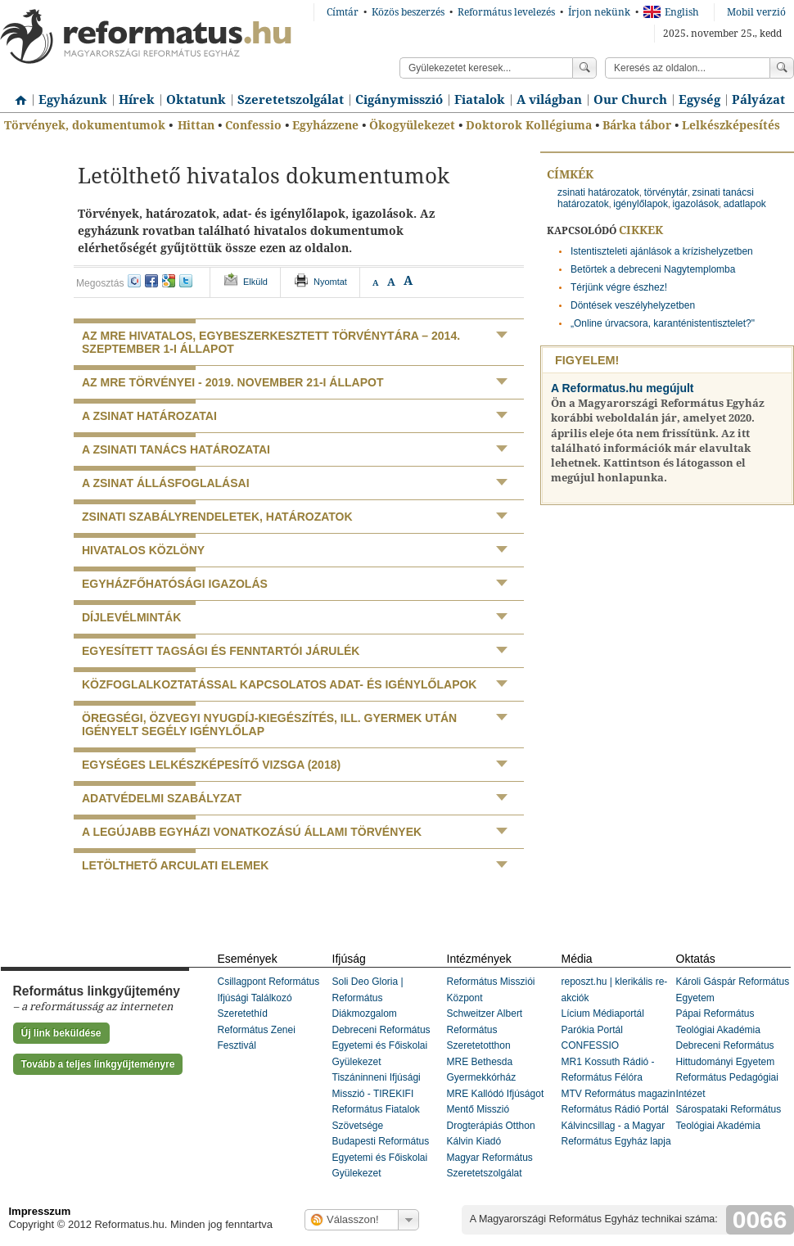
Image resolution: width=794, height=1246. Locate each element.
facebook (151, 280)
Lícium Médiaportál (603, 1013)
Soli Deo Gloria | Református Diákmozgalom (368, 997)
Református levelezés (506, 12)
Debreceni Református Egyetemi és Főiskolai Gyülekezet (381, 1046)
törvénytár (666, 192)
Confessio (253, 125)
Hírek (137, 100)
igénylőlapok (640, 204)
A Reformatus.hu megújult (622, 388)
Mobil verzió (756, 12)
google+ (168, 280)
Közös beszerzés (408, 12)
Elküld (255, 282)
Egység (699, 100)
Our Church (630, 100)
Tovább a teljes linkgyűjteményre (98, 1064)
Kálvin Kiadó (474, 1141)
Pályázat (758, 100)
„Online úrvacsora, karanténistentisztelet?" (663, 323)
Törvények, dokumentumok (84, 125)
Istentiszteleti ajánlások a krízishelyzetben (662, 251)
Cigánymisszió (399, 100)
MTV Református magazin (618, 1093)
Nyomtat (330, 282)
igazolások (696, 204)
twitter (185, 280)
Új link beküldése (61, 1033)
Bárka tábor (636, 125)
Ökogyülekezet (412, 125)
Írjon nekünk (599, 12)
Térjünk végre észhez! (619, 287)
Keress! (781, 68)
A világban (549, 100)
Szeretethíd (243, 1013)
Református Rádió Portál (615, 1109)
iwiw (134, 280)
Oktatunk (196, 100)
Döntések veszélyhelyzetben (633, 305)
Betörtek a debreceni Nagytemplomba (653, 269)
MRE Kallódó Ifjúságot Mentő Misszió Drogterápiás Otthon (495, 1109)
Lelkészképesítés (731, 125)
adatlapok (745, 204)
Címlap (16, 94)
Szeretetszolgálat (290, 100)
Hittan (196, 125)
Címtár (343, 12)
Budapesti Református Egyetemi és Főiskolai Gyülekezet (381, 1157)
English (671, 12)
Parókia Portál (592, 1030)
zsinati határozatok (598, 192)
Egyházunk (72, 100)
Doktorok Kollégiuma (529, 125)
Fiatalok (479, 100)
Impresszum (40, 1211)
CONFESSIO (591, 1045)
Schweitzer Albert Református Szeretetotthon (485, 1029)
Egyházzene (325, 125)
